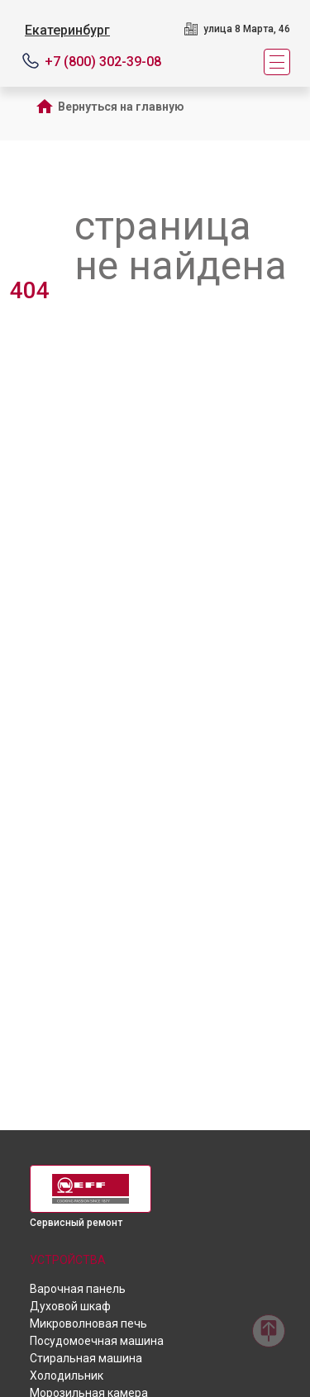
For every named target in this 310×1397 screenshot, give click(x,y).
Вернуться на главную (121, 106)
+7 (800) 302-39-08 (103, 61)
